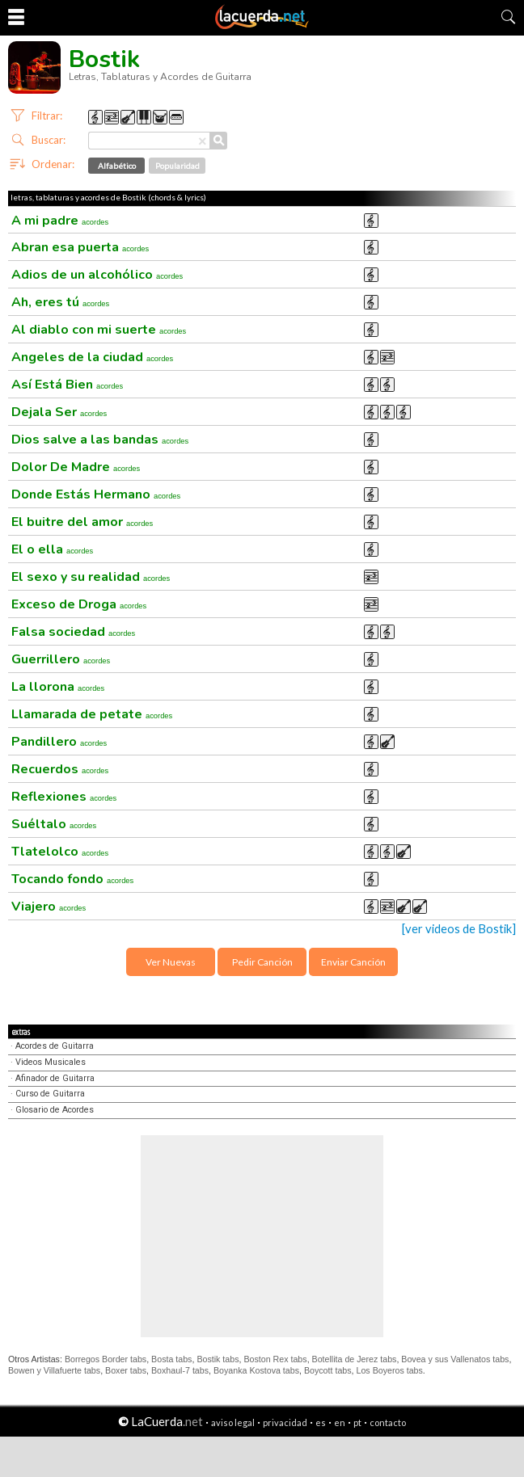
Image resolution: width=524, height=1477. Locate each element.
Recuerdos (59, 769)
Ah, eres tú (60, 302)
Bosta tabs (171, 1359)
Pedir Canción (262, 962)
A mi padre (59, 220)
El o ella (52, 549)
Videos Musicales (50, 1062)
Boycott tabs (328, 1370)
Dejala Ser (59, 412)
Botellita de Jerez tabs (354, 1359)
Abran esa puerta (80, 247)
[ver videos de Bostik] (459, 929)
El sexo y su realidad (90, 577)
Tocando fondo (72, 879)
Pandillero (59, 742)
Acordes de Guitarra (54, 1046)
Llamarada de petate (91, 714)
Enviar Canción (353, 962)
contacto (388, 1422)
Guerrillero (60, 659)
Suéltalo (53, 824)
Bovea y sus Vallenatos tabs (455, 1359)
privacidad (285, 1422)
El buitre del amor (82, 522)
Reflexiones (63, 797)
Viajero (48, 906)
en (339, 1422)
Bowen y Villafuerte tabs (54, 1370)
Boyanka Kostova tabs (256, 1370)
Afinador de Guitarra (55, 1078)
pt (357, 1422)
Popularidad (177, 165)
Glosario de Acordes (54, 1110)
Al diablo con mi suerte (98, 330)
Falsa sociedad (73, 632)
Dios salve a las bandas (99, 439)
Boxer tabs (125, 1370)
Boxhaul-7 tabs (180, 1370)
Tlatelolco (59, 852)
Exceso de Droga (78, 604)
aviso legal (233, 1422)
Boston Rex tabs (274, 1359)
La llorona (57, 687)
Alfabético (117, 165)
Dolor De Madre (75, 467)
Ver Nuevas (171, 962)
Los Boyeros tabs (389, 1370)
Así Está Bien (67, 384)
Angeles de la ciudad (92, 357)
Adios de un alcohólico (97, 275)
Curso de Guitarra (50, 1093)
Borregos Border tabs (105, 1359)
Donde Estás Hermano (95, 494)
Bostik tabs (217, 1359)
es (320, 1422)
